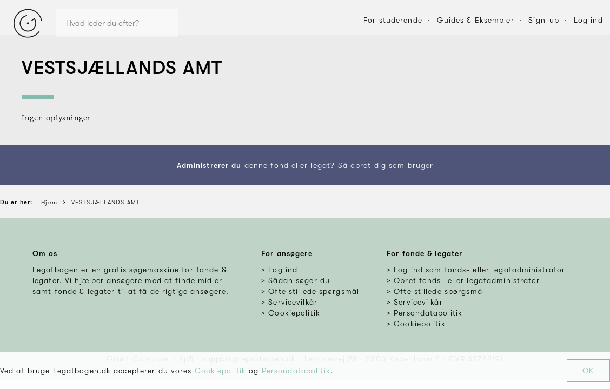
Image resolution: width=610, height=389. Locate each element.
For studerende (392, 20)
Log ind (588, 20)
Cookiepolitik (221, 370)
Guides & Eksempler (475, 20)
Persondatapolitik (296, 370)
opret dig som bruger (391, 165)
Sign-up (543, 20)
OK (588, 370)
